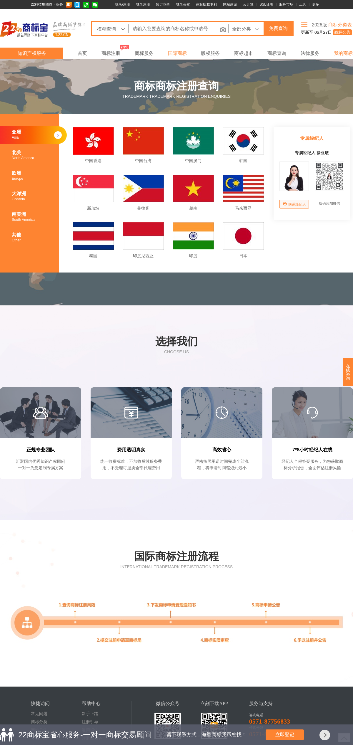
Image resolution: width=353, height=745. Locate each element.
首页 (82, 53)
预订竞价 (163, 4)
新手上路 (90, 714)
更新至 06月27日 (326, 32)
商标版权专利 (206, 4)
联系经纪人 (294, 204)
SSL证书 (266, 4)
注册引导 (90, 722)
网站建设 (230, 4)
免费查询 (278, 28)
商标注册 (110, 53)
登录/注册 (122, 4)
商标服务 (144, 53)
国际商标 (177, 53)
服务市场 (286, 4)
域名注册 (143, 4)
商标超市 (243, 53)
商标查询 (276, 53)
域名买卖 (183, 4)
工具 (302, 4)
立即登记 (284, 734)
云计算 (248, 4)
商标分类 (39, 722)
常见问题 (39, 714)
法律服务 (310, 53)
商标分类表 (340, 24)
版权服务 (210, 53)
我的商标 (343, 53)
